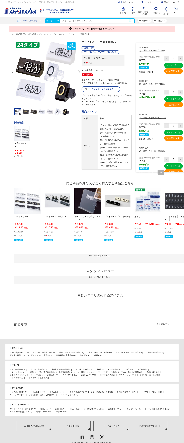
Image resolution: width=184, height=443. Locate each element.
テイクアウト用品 (69, 375)
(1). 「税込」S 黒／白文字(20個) (152, 50)
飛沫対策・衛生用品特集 (150, 375)
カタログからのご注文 (34, 426)
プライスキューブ (22, 216)
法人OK (56, 12)
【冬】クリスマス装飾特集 (135, 369)
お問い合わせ (45, 409)
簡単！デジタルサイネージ (21, 375)
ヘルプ (132, 13)
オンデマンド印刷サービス (151, 392)
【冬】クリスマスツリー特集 (22, 372)
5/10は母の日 (145, 21)
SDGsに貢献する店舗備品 (132, 372)
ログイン (123, 13)
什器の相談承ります (78, 392)
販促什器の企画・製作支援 (102, 392)
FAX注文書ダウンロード (150, 426)
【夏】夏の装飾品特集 (60, 369)
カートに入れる (174, 65)
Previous (12, 71)
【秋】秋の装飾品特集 (83, 369)
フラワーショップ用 (127, 375)
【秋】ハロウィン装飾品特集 (108, 369)
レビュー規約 (74, 409)
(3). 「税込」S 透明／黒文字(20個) (152, 117)
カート (176, 13)
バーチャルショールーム (69, 395)
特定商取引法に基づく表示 (159, 409)
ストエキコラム (16, 378)
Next (79, 71)
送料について (30, 409)
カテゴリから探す (30, 21)
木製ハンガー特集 (88, 375)
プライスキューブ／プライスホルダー (101, 52)
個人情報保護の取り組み (94, 409)
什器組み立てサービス (126, 392)
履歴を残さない (163, 324)
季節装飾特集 (64, 372)
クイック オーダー (167, 11)
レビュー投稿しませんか (84, 372)
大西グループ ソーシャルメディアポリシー (126, 409)
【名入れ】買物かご (18, 392)
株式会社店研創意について (21, 412)
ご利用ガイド (15, 409)
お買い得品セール (17, 369)
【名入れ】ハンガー (57, 392)
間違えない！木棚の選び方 (47, 375)
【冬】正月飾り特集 (46, 372)
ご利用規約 (59, 409)
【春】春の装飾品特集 (38, 369)
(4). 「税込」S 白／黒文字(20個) (152, 151)
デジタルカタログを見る (102, 89)
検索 (130, 21)
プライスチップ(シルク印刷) (117, 216)
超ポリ (137, 216)
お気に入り (156, 13)
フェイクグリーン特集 (107, 372)
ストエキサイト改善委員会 (38, 378)
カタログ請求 (73, 426)
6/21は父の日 (160, 21)
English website (62, 412)
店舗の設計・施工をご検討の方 (42, 395)
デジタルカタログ (111, 426)
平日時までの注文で (58, 10)
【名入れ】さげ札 (37, 392)
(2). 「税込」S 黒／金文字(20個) (152, 84)
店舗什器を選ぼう (153, 372)
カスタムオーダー (17, 395)
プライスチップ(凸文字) (55, 216)
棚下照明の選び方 (107, 375)
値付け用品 (89, 48)
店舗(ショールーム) (44, 412)
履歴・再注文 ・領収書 (143, 13)
